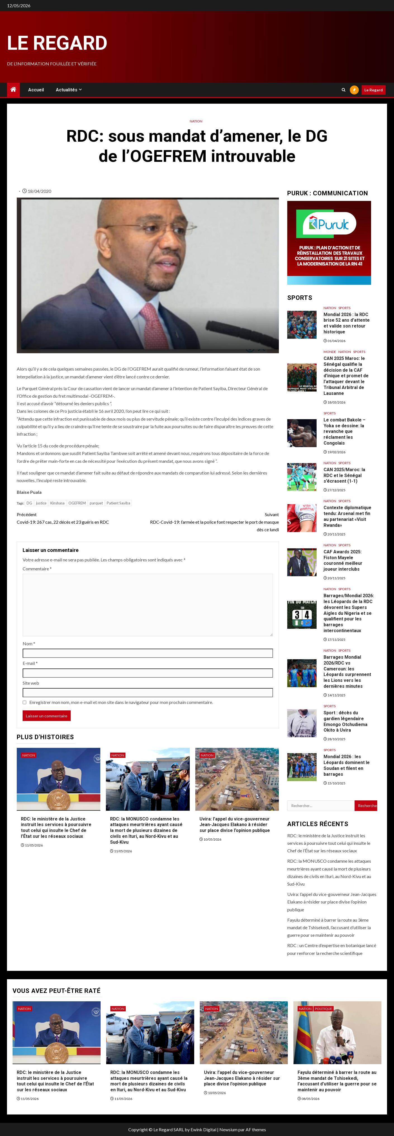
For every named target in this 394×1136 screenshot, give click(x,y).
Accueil (36, 90)
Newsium (228, 1129)
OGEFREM (77, 503)
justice (41, 503)
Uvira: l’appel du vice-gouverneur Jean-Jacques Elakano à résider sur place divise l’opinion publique (235, 824)
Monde (330, 352)
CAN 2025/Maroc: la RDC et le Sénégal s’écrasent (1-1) (344, 475)
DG (29, 503)
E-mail (30, 663)
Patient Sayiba (118, 503)
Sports (344, 308)
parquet (96, 503)
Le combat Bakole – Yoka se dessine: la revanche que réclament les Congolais (344, 431)
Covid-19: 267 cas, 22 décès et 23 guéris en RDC (82, 518)
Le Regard (57, 43)
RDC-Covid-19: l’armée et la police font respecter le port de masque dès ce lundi (213, 521)
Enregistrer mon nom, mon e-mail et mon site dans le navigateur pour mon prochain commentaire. (121, 702)
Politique (323, 1009)
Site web (31, 683)
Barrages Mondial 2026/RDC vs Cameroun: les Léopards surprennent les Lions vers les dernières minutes (347, 671)
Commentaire (37, 568)
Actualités (66, 90)
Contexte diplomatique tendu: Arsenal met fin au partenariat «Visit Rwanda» (347, 516)
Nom (29, 643)
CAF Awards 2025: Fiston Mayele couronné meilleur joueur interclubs (343, 560)
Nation (196, 121)
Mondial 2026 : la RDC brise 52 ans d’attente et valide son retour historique (347, 323)
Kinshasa (57, 503)
